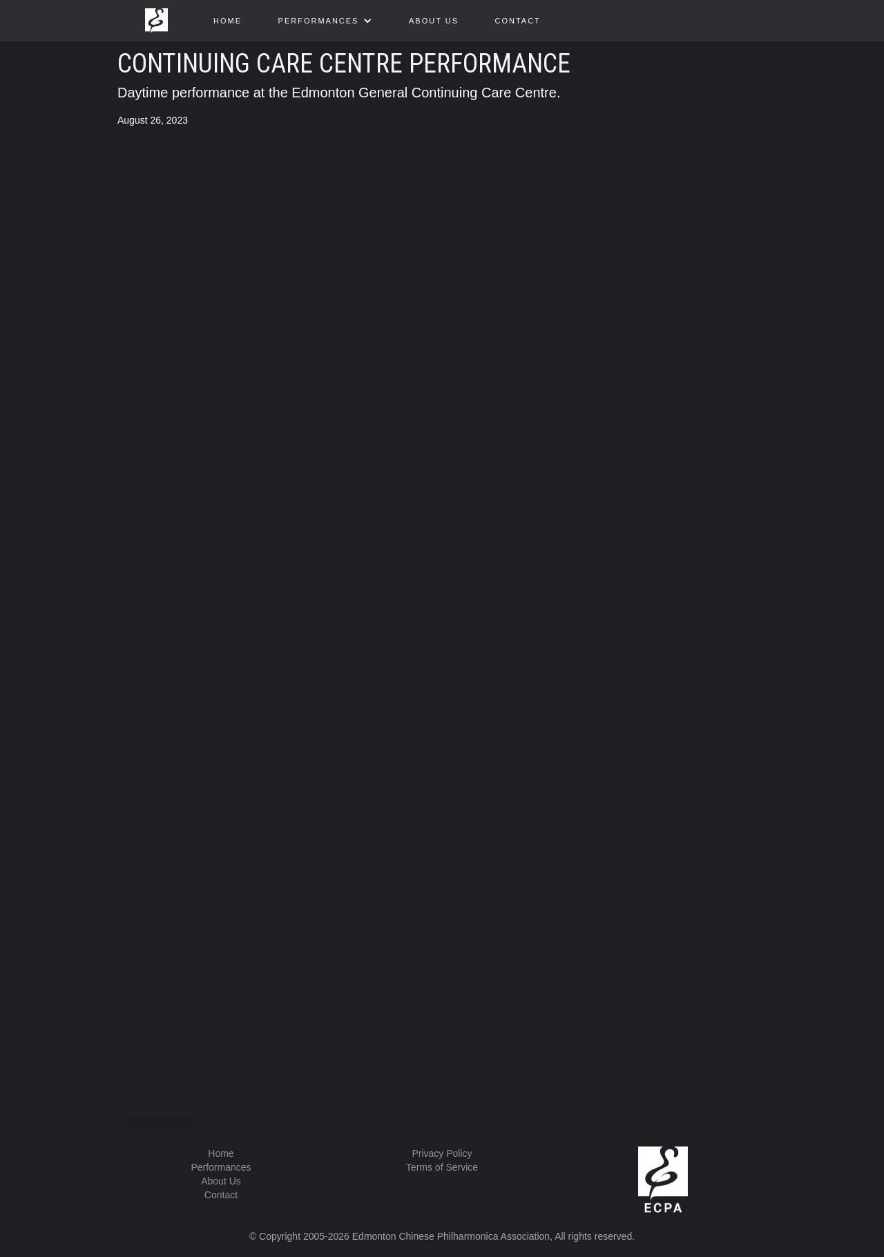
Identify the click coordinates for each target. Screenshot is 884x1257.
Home (220, 1153)
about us (434, 21)
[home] (156, 17)
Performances (221, 1167)
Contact (517, 21)
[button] (326, 20)
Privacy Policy (442, 1153)
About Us (221, 1181)
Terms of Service (442, 1167)
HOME (227, 21)
